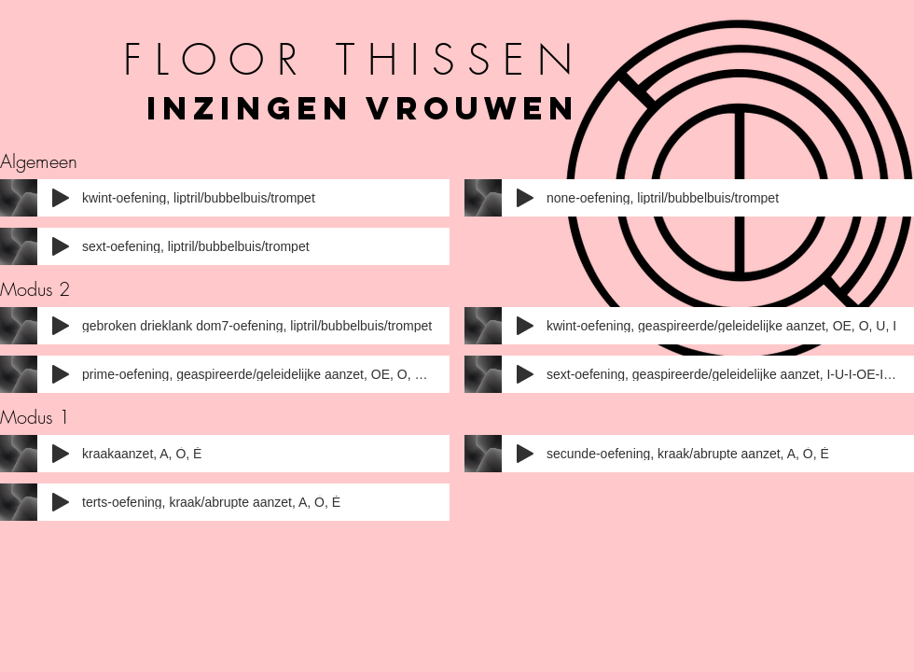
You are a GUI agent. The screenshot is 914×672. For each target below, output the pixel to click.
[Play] (60, 198)
